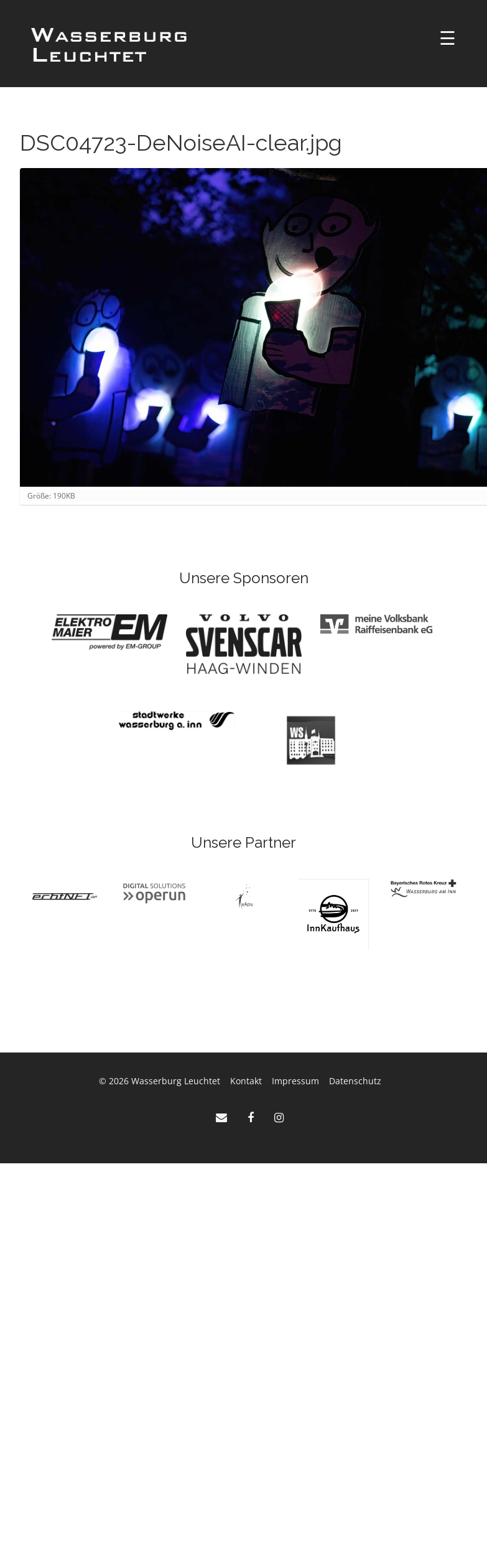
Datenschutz (355, 1081)
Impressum (295, 1081)
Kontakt (246, 1081)
